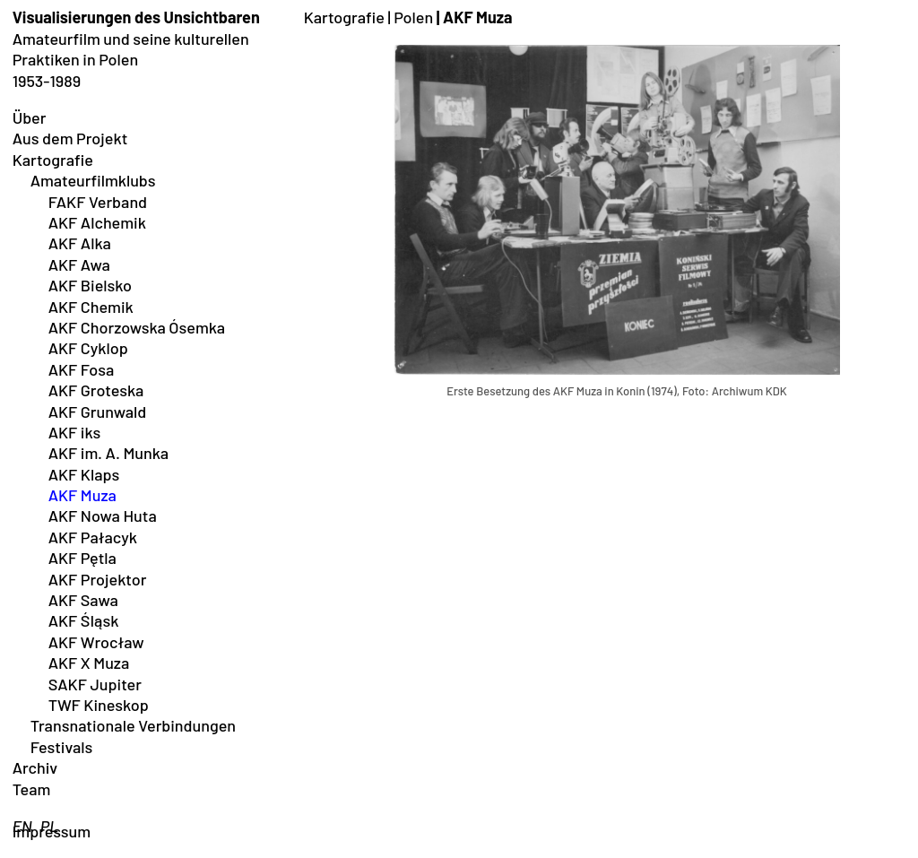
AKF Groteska (96, 390)
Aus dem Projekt (70, 138)
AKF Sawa (83, 600)
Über (30, 117)
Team (32, 789)
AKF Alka (79, 243)
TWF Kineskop (98, 705)
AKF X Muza (89, 662)
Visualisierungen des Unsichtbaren (136, 17)
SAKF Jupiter (95, 684)
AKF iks (74, 432)
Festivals (61, 747)
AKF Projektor (97, 579)
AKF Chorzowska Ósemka (136, 327)
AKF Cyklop (88, 348)
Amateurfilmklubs (93, 180)
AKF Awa (79, 264)
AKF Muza (82, 495)
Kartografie (53, 159)
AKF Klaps (84, 474)
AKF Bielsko (90, 285)
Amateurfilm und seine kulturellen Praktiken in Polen (131, 49)
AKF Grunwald (97, 411)
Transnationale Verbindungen (133, 725)
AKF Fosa (81, 369)
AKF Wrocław (96, 642)
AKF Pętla (82, 558)
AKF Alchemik (97, 222)
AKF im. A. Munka (108, 453)
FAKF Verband (97, 202)
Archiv (35, 767)
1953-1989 (47, 81)
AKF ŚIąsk (83, 620)
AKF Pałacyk (92, 537)
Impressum (52, 831)
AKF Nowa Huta (102, 515)
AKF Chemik (91, 306)
